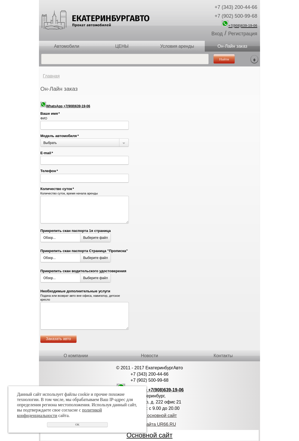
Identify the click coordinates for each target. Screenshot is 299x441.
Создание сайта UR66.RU (149, 424)
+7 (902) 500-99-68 (235, 16)
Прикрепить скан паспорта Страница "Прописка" (84, 251)
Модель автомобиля (59, 136)
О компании (76, 355)
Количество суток (57, 189)
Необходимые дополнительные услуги (75, 291)
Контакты (223, 355)
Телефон (49, 171)
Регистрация (242, 33)
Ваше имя (50, 113)
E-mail (46, 153)
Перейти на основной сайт (149, 415)
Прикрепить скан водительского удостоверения (83, 271)
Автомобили (66, 46)
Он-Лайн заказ (232, 46)
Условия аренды (177, 46)
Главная (51, 76)
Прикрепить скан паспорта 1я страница (75, 231)
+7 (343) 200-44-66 (235, 7)
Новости (149, 355)
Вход (217, 33)
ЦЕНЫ (121, 46)
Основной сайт (149, 435)
